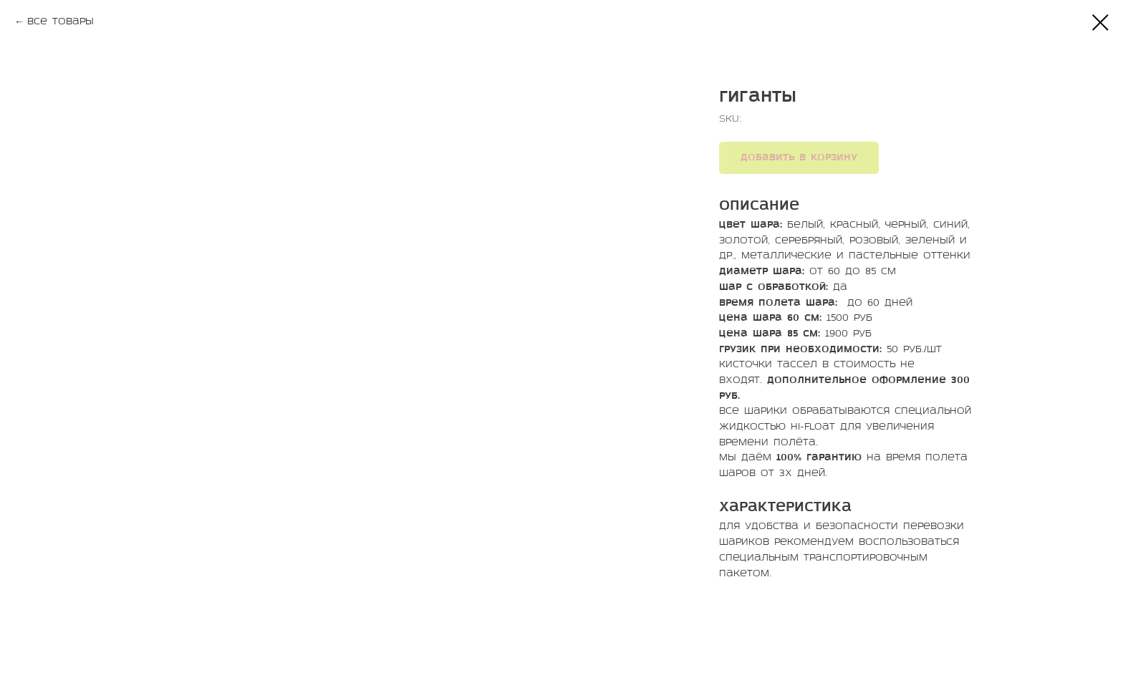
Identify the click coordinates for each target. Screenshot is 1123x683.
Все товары (60, 21)
